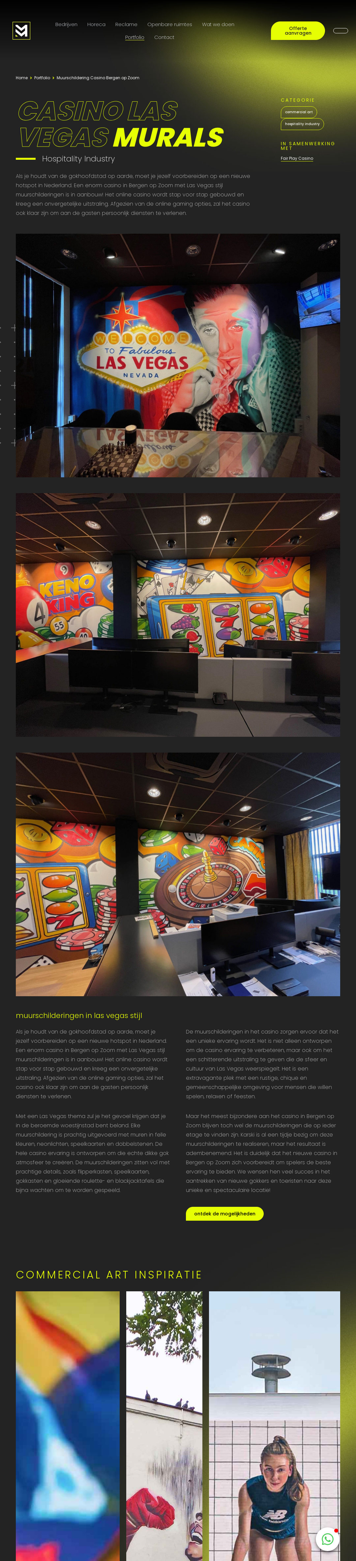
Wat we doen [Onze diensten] (218, 24)
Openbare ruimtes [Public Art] (169, 24)
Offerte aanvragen (298, 30)
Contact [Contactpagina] (164, 37)
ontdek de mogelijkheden (224, 1213)
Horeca (96, 24)
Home (22, 78)
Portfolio (134, 37)
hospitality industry (302, 123)
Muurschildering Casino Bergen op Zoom (98, 78)
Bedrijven (66, 24)
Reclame (126, 24)
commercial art (299, 112)
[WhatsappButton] (328, 1539)
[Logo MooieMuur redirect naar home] (21, 31)
